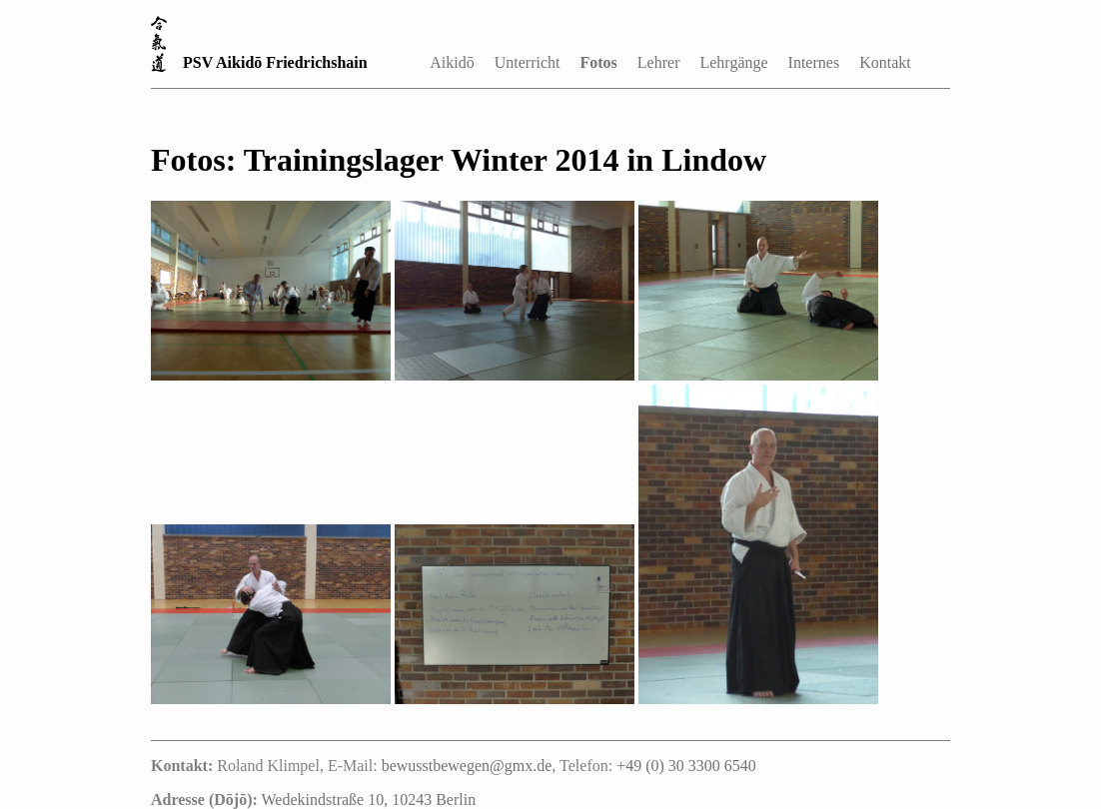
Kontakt (885, 62)
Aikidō (452, 62)
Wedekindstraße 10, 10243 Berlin (369, 799)
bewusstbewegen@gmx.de (467, 765)
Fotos (598, 62)
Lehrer (658, 62)
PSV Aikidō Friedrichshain (275, 62)
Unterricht (527, 62)
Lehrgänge (733, 62)
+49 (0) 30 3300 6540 (686, 765)
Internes (814, 62)
